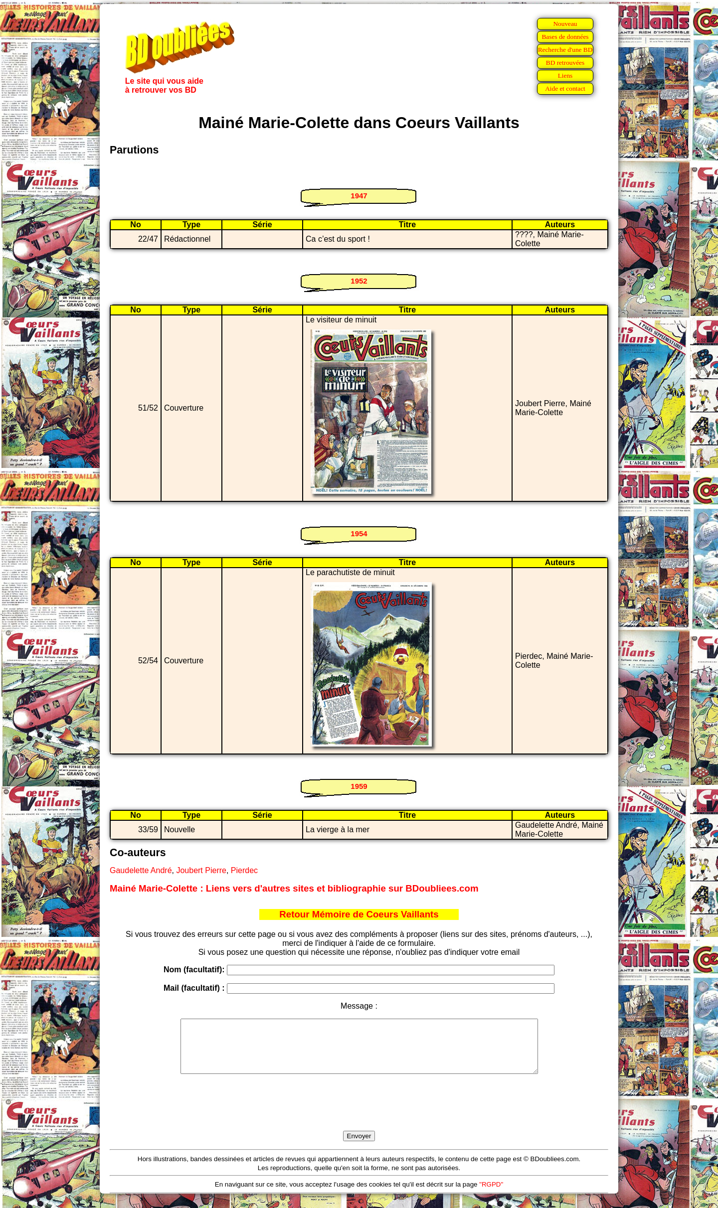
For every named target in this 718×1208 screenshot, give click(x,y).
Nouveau (565, 23)
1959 (359, 786)
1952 (359, 281)
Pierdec (244, 870)
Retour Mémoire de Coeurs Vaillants (358, 914)
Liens (565, 75)
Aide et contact (565, 88)
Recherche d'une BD (565, 49)
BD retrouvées (565, 62)
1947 (359, 195)
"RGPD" (491, 1195)
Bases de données (564, 36)
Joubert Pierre (201, 870)
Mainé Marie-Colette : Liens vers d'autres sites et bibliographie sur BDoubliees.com (294, 888)
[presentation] (359, 1113)
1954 (359, 533)
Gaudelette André (141, 870)
